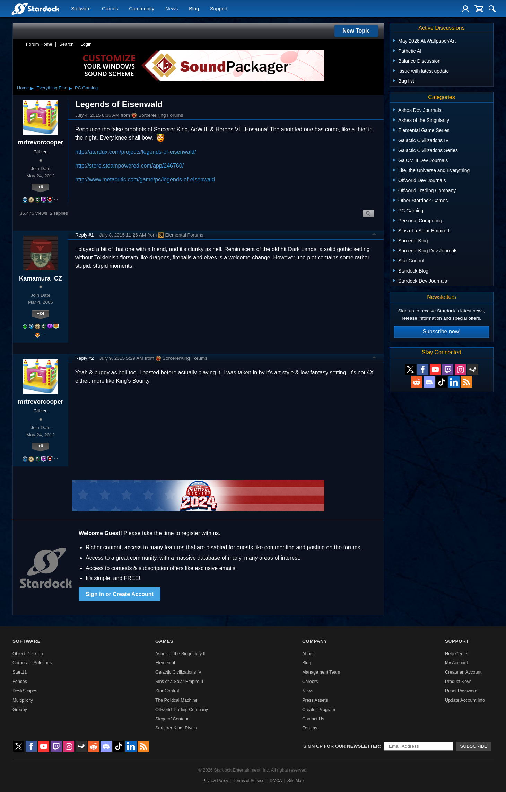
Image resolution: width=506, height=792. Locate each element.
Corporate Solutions (32, 662)
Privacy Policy (215, 780)
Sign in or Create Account (120, 594)
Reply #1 (84, 235)
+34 (40, 313)
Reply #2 (84, 358)
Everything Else (51, 87)
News (171, 9)
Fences (19, 681)
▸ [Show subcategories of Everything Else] (70, 88)
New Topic (356, 31)
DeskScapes (24, 690)
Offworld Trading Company (181, 709)
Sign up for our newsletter (341, 746)
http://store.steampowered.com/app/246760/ (129, 166)
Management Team (321, 672)
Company (314, 641)
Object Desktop (27, 653)
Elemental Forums (180, 235)
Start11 (19, 672)
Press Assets (315, 700)
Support (218, 9)
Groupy (19, 709)
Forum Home (39, 44)
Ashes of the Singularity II (180, 653)
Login (85, 44)
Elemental (165, 662)
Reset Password (461, 690)
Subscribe (473, 746)
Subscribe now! (441, 332)
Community (141, 9)
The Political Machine (176, 700)
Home (23, 87)
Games (110, 9)
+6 (40, 186)
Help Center (457, 653)
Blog (194, 9)
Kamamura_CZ (40, 278)
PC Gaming (86, 87)
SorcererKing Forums (157, 115)
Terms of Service (249, 780)
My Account (456, 662)
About (308, 653)
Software (81, 9)
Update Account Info (465, 700)
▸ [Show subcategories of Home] (32, 88)
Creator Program (318, 709)
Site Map (295, 780)
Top (374, 235)
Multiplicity (22, 700)
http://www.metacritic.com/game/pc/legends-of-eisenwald (145, 180)
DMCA (276, 780)
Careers (310, 681)
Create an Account (463, 672)
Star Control (167, 690)
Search (66, 44)
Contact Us (313, 718)
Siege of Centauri (172, 718)
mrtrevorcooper (40, 142)
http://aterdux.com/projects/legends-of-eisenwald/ (135, 152)
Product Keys (458, 681)
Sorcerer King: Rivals (176, 727)
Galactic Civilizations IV (178, 672)
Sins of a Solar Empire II (179, 681)
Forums (309, 727)
